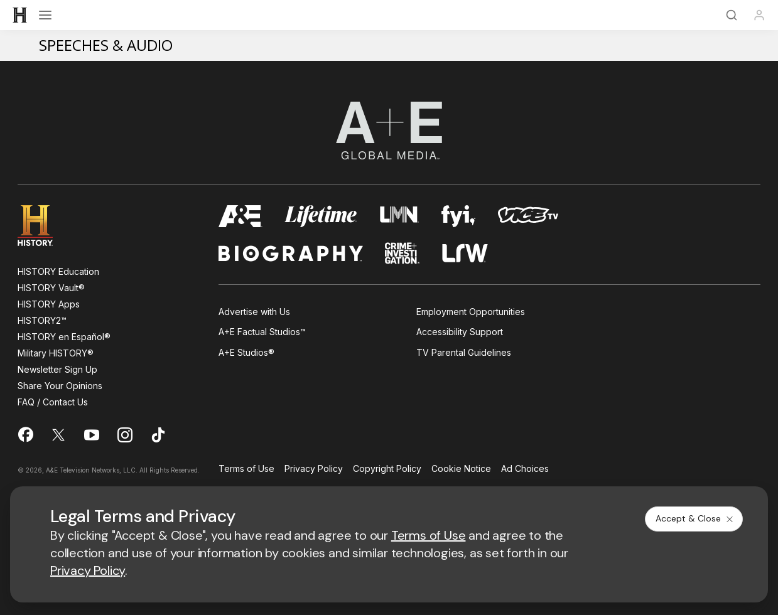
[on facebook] (25, 434)
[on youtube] (91, 434)
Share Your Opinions (60, 385)
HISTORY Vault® (51, 287)
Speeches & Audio (106, 45)
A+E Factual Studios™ (262, 331)
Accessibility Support (459, 331)
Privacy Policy (313, 469)
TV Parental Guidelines (463, 352)
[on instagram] (124, 434)
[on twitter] (58, 434)
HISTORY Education (58, 271)
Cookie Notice (461, 469)
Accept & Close (695, 518)
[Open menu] (45, 15)
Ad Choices (525, 469)
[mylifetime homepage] (320, 216)
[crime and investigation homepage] (402, 253)
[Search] (731, 15)
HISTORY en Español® (64, 336)
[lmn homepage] (399, 216)
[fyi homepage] (458, 216)
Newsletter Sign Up (57, 369)
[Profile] (759, 15)
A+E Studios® (246, 352)
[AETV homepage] (240, 216)
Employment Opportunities (470, 311)
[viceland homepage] (528, 216)
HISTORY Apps (49, 304)
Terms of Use (246, 469)
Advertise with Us (254, 311)
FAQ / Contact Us (53, 402)
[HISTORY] (20, 15)
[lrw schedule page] (465, 253)
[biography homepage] (291, 253)
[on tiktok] (158, 434)
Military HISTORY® (56, 353)
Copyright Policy (387, 469)
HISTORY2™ (42, 320)
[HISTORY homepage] (44, 225)
